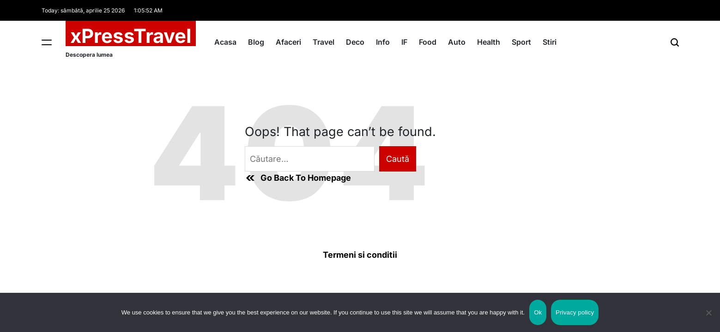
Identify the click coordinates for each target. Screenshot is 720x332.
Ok (538, 312)
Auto (457, 42)
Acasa (225, 42)
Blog (256, 42)
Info (383, 42)
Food (427, 42)
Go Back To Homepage (298, 178)
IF (404, 42)
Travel (323, 42)
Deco (355, 42)
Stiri (550, 42)
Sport (521, 42)
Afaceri (288, 42)
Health (488, 42)
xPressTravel (130, 36)
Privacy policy (575, 312)
